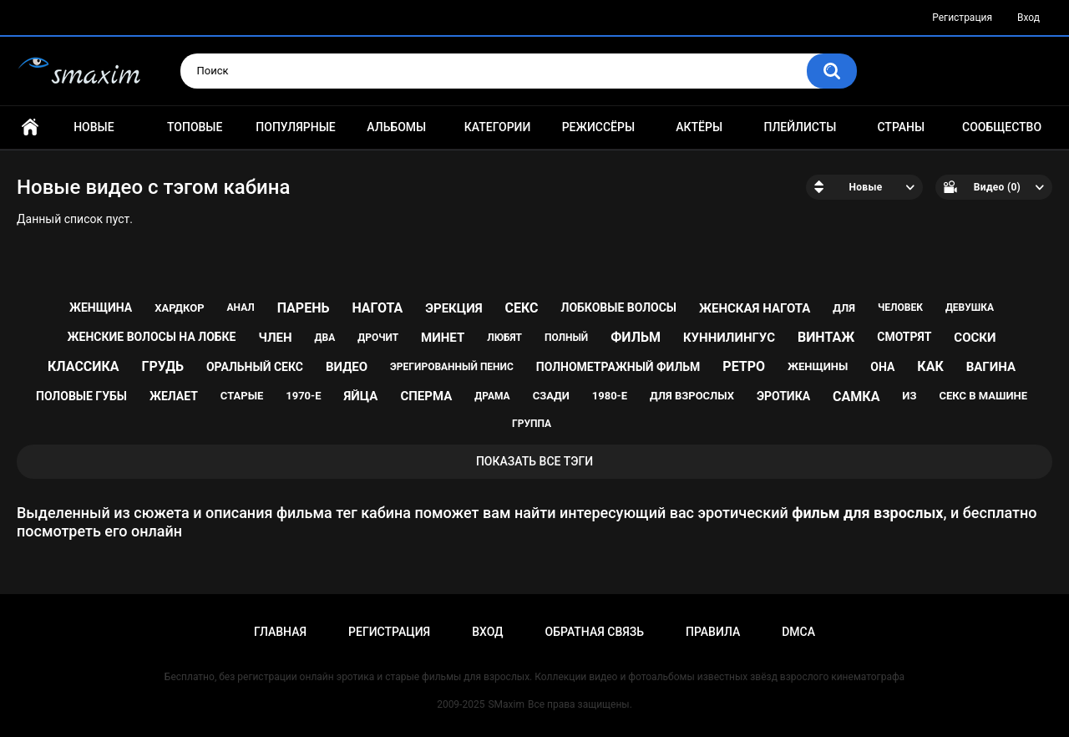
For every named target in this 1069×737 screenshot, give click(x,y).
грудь (163, 366)
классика (83, 366)
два (325, 337)
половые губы (81, 396)
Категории (497, 127)
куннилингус (729, 337)
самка (856, 396)
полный (566, 337)
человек (900, 307)
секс (522, 308)
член (274, 337)
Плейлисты (799, 127)
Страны (901, 127)
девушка (969, 307)
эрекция (453, 308)
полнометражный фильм (618, 367)
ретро (743, 366)
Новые (93, 127)
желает (173, 396)
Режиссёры (598, 127)
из (909, 395)
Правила (713, 631)
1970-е (303, 395)
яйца (360, 396)
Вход (1028, 17)
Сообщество (1001, 127)
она (882, 367)
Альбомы (396, 127)
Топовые (194, 127)
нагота (377, 308)
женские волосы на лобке (152, 336)
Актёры (699, 127)
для (844, 308)
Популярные (295, 127)
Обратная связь (594, 631)
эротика (783, 396)
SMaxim (506, 704)
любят (504, 337)
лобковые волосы (619, 307)
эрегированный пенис (452, 367)
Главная (30, 127)
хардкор (179, 308)
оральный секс (254, 367)
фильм (635, 337)
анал (241, 307)
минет (442, 337)
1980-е (609, 395)
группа (531, 423)
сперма (426, 396)
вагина (991, 366)
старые (241, 395)
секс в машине (983, 395)
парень (303, 308)
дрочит (377, 337)
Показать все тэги (534, 461)
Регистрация (962, 17)
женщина (100, 307)
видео (346, 366)
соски (975, 337)
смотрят (904, 336)
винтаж (826, 337)
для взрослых (692, 395)
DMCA (798, 631)
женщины (818, 366)
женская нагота (754, 308)
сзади (551, 395)
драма (491, 396)
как (930, 366)
